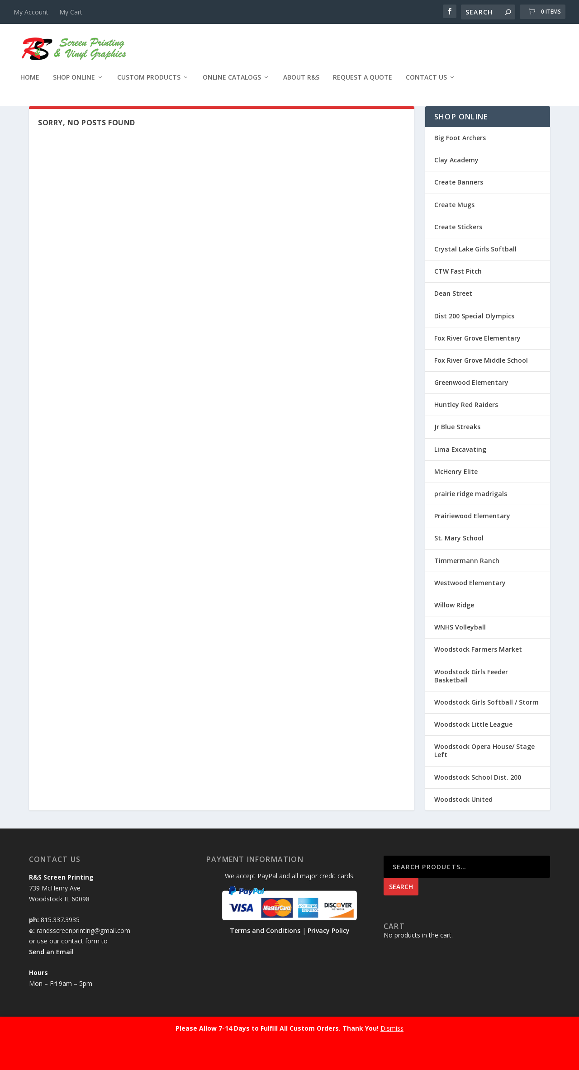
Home (29, 84)
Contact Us (426, 84)
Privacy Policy (329, 954)
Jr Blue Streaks (457, 450)
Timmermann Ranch (466, 584)
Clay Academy (456, 184)
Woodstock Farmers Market (478, 673)
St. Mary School (459, 562)
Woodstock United (463, 823)
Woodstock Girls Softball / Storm (486, 726)
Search (401, 910)
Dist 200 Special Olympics (474, 339)
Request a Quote (362, 84)
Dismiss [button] (391, 1028)
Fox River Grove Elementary (477, 362)
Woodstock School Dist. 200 (477, 801)
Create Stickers (458, 250)
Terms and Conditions (265, 954)
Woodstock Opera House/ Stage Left (484, 774)
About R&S (301, 84)
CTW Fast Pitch (458, 295)
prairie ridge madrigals (470, 517)
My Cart (70, 12)
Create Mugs (454, 228)
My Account (31, 12)
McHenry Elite (456, 495)
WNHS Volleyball (460, 651)
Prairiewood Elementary (472, 539)
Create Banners (458, 206)
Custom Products (148, 84)
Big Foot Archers (460, 161)
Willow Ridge (454, 629)
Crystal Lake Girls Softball (475, 273)
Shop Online (74, 84)
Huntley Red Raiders (466, 428)
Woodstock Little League (473, 748)
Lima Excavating (460, 473)
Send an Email (51, 975)
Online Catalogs (232, 84)
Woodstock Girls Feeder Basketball (471, 699)
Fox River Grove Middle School (481, 384)
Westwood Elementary (470, 606)
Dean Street (453, 317)
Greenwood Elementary (471, 406)
